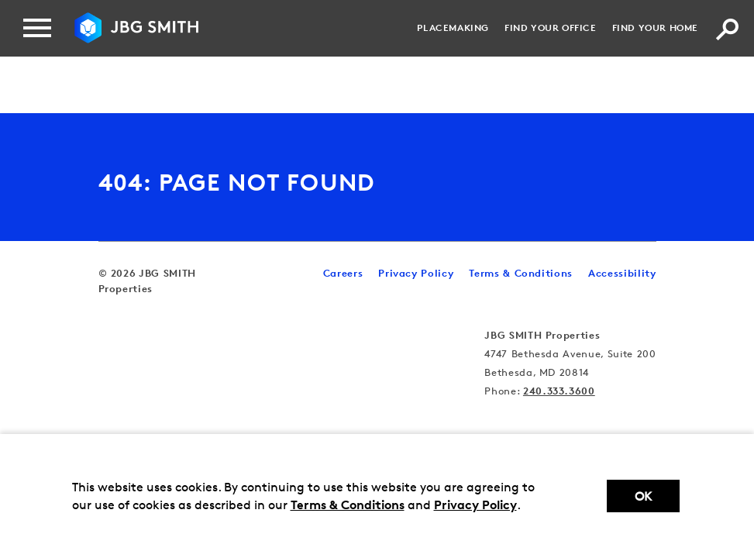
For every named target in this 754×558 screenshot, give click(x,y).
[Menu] (37, 28)
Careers (343, 273)
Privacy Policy (475, 504)
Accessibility (622, 273)
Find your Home (655, 27)
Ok (643, 496)
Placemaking (453, 27)
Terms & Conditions (348, 504)
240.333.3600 (559, 390)
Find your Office (550, 27)
